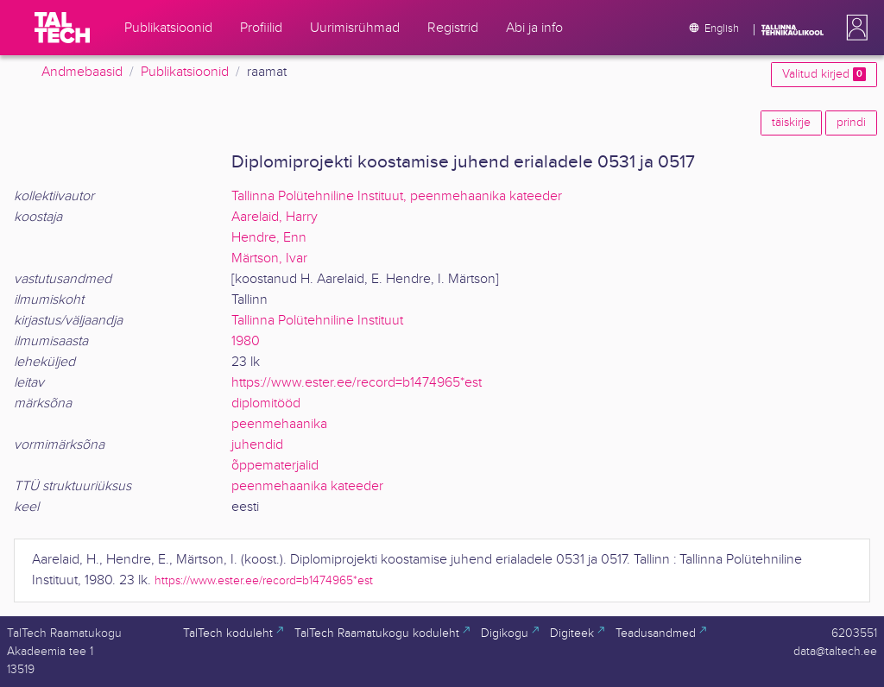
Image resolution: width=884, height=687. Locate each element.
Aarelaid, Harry (274, 217)
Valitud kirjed (824, 74)
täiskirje (791, 122)
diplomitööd (265, 403)
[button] (853, 27)
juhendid (257, 445)
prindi (851, 122)
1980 (245, 341)
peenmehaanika (279, 424)
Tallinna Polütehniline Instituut (317, 320)
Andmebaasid (82, 72)
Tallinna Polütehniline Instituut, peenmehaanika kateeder (396, 196)
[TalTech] (62, 27)
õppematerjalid (275, 465)
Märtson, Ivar (269, 258)
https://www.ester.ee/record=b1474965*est (356, 383)
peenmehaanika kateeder (307, 486)
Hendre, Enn (268, 238)
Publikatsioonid (185, 72)
